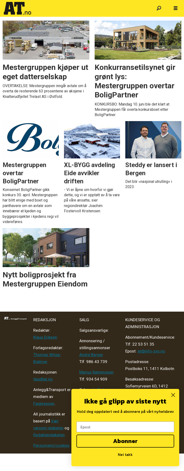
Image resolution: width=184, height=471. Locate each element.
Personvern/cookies (51, 445)
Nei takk (125, 454)
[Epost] (125, 426)
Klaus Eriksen (45, 337)
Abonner (125, 441)
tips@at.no (43, 379)
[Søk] (158, 8)
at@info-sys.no (151, 351)
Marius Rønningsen (96, 372)
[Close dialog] (173, 395)
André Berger (91, 354)
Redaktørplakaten (49, 434)
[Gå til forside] (17, 8)
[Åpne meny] (175, 8)
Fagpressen (43, 403)
